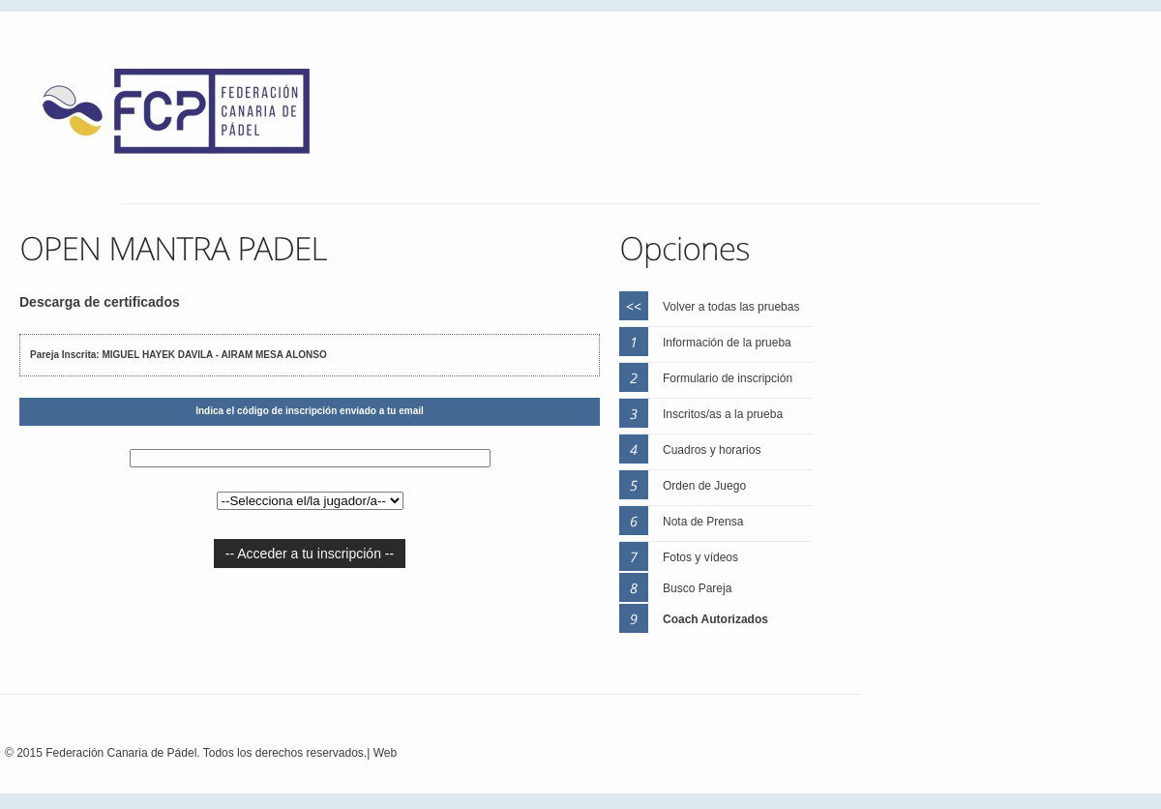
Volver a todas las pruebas (731, 307)
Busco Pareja (697, 588)
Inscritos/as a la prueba (723, 414)
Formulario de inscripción (727, 378)
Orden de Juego (704, 486)
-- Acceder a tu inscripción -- (309, 553)
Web (385, 753)
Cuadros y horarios (711, 450)
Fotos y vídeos (700, 557)
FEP (185, 116)
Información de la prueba (727, 342)
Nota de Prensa (703, 521)
